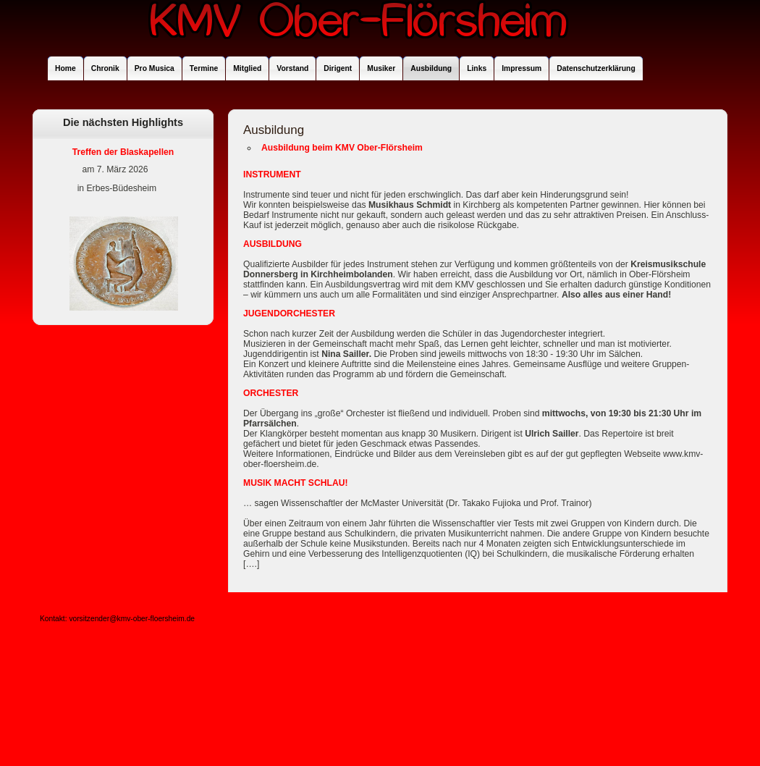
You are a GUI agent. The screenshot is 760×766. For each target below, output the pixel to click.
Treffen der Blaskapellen (123, 152)
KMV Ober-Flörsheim (358, 27)
